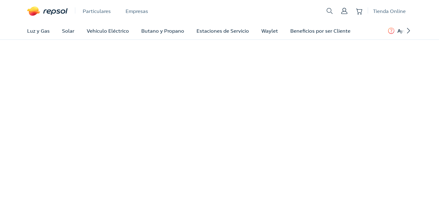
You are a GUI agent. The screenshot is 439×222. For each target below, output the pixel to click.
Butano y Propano (162, 31)
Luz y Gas (38, 31)
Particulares (97, 11)
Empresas (137, 11)
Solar (68, 31)
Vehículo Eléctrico (108, 31)
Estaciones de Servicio (223, 31)
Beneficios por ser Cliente (320, 31)
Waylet (269, 31)
